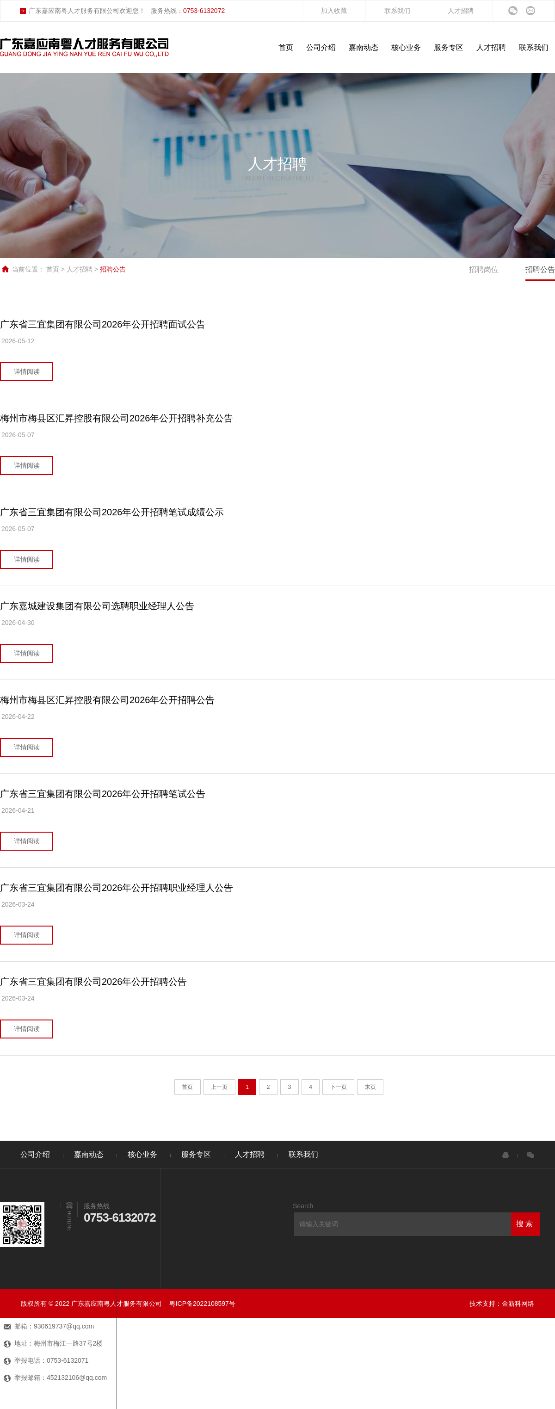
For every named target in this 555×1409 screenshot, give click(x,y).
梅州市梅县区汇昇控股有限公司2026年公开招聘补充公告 (117, 418)
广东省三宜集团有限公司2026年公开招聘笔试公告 (103, 794)
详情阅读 (27, 371)
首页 (53, 269)
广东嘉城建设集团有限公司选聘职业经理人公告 (97, 606)
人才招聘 (461, 10)
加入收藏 (334, 10)
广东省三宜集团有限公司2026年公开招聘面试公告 (103, 324)
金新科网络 (518, 1303)
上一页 (219, 1087)
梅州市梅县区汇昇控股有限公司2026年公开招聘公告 (107, 700)
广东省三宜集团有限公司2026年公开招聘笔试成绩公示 (112, 512)
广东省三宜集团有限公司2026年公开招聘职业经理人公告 (117, 888)
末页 (370, 1087)
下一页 (338, 1087)
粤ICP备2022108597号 (202, 1303)
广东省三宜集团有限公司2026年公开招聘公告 (93, 981)
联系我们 (397, 10)
